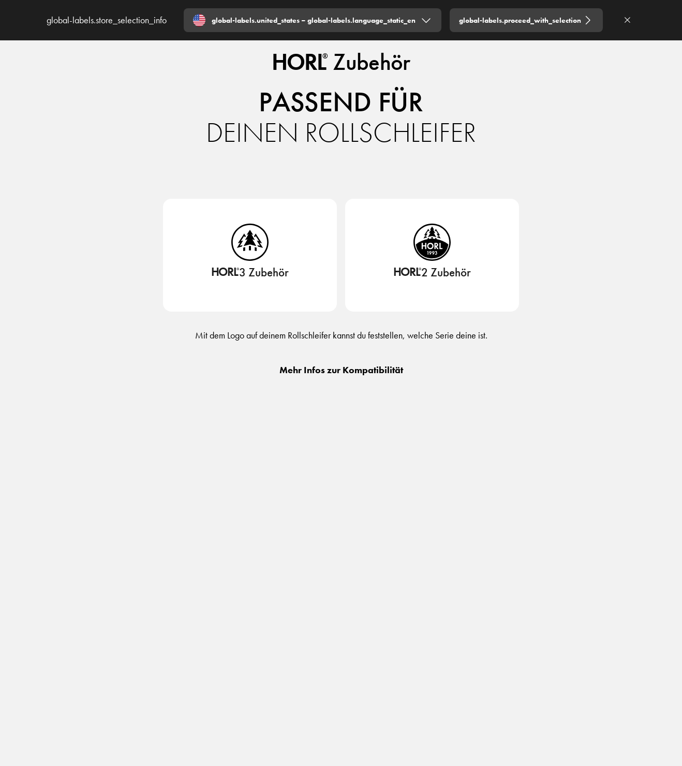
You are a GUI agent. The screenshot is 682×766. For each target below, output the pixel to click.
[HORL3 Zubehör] (250, 276)
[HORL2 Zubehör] (432, 276)
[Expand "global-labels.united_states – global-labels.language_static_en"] (312, 20)
